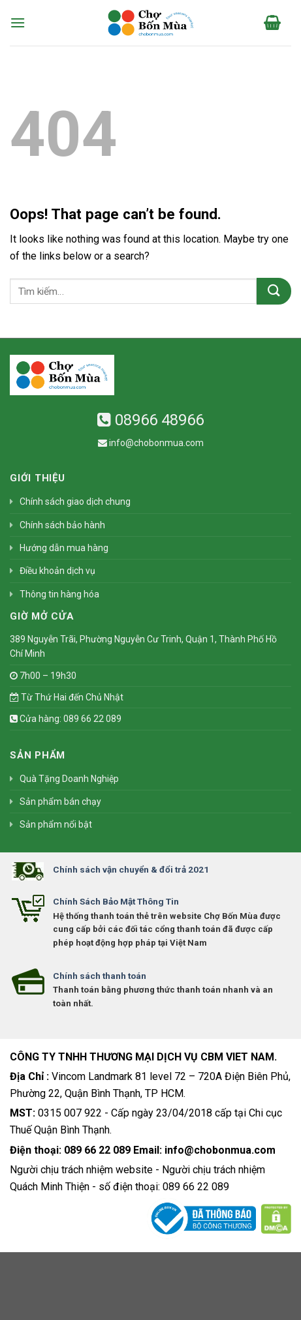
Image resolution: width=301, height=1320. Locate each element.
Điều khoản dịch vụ (57, 570)
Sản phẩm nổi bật (56, 824)
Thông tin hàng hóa (59, 594)
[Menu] (17, 22)
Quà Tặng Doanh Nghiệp (69, 778)
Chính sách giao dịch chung (75, 501)
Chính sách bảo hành (62, 525)
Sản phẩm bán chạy (60, 801)
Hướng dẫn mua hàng (64, 548)
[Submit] (274, 291)
